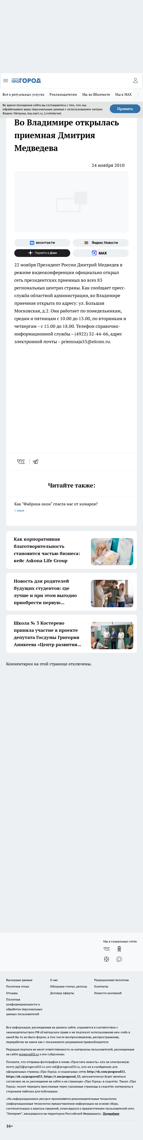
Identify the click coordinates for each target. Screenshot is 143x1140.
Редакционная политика (111, 980)
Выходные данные (19, 980)
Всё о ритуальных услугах (23, 94)
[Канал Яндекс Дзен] (42, 253)
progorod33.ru (29, 1054)
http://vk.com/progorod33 (106, 1071)
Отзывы (12, 993)
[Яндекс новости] (101, 243)
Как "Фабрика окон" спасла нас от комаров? (71, 507)
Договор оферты (62, 993)
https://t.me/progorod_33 (62, 1076)
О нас (54, 980)
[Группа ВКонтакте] (42, 243)
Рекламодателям (63, 94)
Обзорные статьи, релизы (68, 986)
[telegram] (37, 461)
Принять (125, 108)
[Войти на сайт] (135, 80)
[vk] (21, 461)
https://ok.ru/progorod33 (24, 1076)
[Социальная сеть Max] (101, 253)
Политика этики (17, 986)
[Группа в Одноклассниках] (119, 949)
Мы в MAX (123, 94)
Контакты (101, 986)
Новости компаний (108, 993)
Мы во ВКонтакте (96, 94)
